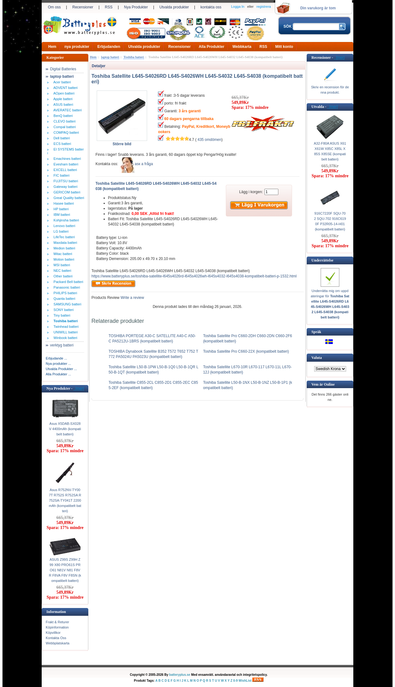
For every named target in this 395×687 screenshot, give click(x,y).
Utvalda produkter (174, 7)
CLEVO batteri (64, 121)
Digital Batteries (63, 69)
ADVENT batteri (65, 88)
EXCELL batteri (64, 170)
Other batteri (62, 276)
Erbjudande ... (56, 358)
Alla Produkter (211, 46)
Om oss (54, 7)
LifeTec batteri (63, 237)
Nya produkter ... (58, 363)
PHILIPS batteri (64, 293)
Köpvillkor (53, 632)
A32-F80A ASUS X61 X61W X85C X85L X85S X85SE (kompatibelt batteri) (330, 151)
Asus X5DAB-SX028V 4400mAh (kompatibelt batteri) (65, 429)
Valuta (316, 357)
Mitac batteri (62, 254)
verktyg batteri (61, 345)
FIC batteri (60, 175)
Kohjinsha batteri (65, 220)
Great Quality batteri (68, 198)
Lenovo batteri (63, 226)
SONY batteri (63, 310)
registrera (264, 6)
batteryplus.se (179, 674)
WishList (245, 680)
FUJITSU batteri (65, 181)
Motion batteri (63, 259)
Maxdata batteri (64, 242)
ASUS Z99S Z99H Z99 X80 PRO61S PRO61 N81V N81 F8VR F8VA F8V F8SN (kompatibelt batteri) (65, 570)
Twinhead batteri (65, 326)
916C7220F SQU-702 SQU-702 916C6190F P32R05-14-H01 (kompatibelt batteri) (330, 221)
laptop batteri (110, 57)
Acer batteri (61, 82)
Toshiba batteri (133, 57)
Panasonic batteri (66, 287)
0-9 (235, 680)
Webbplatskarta (57, 643)
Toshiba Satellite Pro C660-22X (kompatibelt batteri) (246, 351)
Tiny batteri (61, 315)
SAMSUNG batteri (66, 304)
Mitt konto (284, 46)
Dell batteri (61, 138)
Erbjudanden (108, 46)
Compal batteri (64, 127)
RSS (109, 7)
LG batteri (60, 231)
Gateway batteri (64, 186)
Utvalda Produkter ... (61, 369)
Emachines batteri (66, 158)
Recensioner (82, 7)
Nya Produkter (136, 7)
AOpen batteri (63, 93)
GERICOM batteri (66, 192)
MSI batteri (61, 265)
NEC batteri (61, 270)
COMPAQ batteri (65, 132)
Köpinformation (57, 627)
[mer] (78, 388)
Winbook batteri (64, 338)
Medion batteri (63, 248)
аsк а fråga (144, 164)
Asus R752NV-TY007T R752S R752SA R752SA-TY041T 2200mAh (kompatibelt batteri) (65, 500)
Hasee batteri (63, 203)
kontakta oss (210, 7)
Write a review (131, 297)
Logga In (237, 6)
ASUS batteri (62, 104)
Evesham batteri (65, 164)
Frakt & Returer (57, 622)
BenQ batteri (62, 116)
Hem (52, 46)
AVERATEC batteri (67, 110)
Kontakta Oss (56, 638)
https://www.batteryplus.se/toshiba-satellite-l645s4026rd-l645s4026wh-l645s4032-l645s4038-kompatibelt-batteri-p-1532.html (194, 276)
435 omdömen (209, 139)
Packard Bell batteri (67, 282)
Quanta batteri (63, 298)
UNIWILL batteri (65, 332)
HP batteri (60, 209)
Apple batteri (62, 99)
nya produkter (76, 46)
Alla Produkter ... (58, 374)
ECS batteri (61, 144)
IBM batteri (61, 214)
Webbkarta (241, 46)
